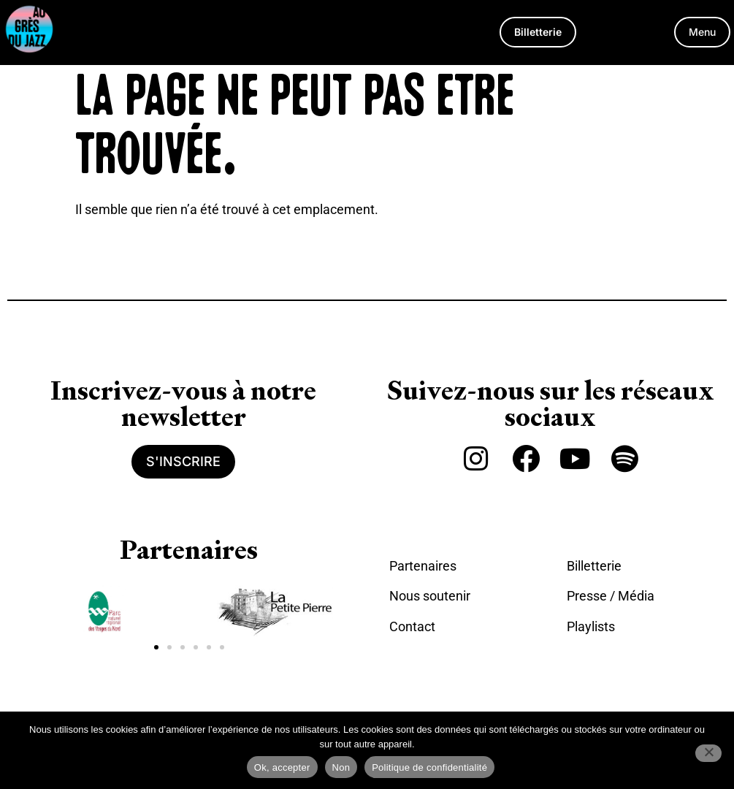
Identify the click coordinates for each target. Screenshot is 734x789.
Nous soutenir (429, 595)
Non (341, 767)
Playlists (591, 626)
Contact (412, 626)
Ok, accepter (282, 767)
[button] (702, 32)
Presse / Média (610, 595)
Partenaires (422, 565)
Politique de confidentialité (429, 767)
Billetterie (594, 565)
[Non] (708, 753)
